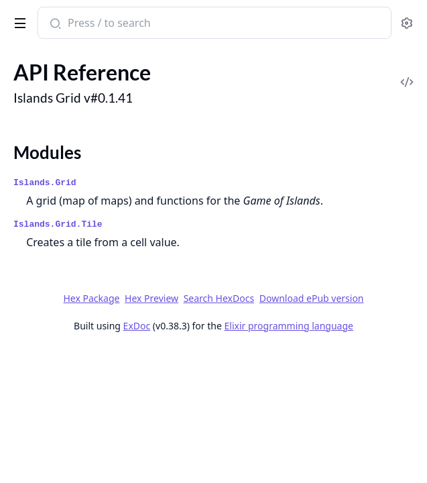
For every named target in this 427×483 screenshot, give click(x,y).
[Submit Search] (54, 24)
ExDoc (137, 325)
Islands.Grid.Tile (58, 224)
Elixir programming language (289, 325)
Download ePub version (311, 298)
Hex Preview (151, 298)
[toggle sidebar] (18, 21)
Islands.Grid (44, 183)
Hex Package (91, 298)
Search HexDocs (219, 298)
